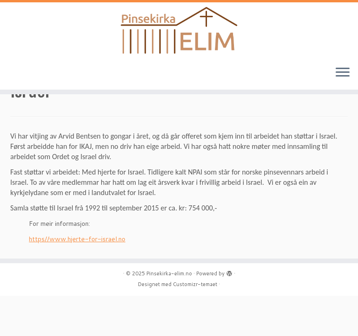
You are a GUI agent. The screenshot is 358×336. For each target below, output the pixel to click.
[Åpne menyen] (343, 73)
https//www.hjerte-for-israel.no (77, 239)
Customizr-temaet (195, 284)
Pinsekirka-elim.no (169, 273)
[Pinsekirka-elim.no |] (179, 30)
